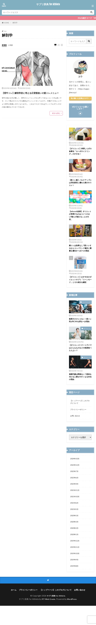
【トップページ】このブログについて (79, 412)
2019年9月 (75, 578)
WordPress (73, 618)
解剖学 (15, 23)
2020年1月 (75, 551)
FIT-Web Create (48, 618)
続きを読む (56, 118)
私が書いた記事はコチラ (80, 98)
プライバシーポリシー (79, 420)
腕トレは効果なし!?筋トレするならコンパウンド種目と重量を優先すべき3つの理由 (80, 251)
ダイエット (87, 337)
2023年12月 (75, 477)
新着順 (4, 45)
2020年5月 (75, 531)
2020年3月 (75, 538)
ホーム (13, 609)
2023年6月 (75, 491)
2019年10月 (75, 571)
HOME (6, 23)
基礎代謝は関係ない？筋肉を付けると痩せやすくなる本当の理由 (80, 386)
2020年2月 (75, 544)
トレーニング (86, 308)
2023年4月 (75, 497)
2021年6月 (75, 517)
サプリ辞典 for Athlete (48, 4)
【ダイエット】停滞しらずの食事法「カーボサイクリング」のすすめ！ (80, 151)
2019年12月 (75, 558)
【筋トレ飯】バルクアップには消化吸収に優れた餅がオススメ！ (80, 183)
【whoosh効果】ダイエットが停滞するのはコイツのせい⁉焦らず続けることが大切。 (80, 216)
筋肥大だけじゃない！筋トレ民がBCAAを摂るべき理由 (80, 327)
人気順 (11, 45)
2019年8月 (75, 585)
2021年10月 (75, 511)
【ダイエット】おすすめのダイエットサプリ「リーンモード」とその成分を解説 (80, 285)
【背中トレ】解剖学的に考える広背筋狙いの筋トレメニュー (31, 95)
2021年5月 (75, 524)
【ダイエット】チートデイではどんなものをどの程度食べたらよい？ (80, 357)
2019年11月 (75, 565)
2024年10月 (75, 470)
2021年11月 (75, 504)
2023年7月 (75, 484)
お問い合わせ (75, 427)
